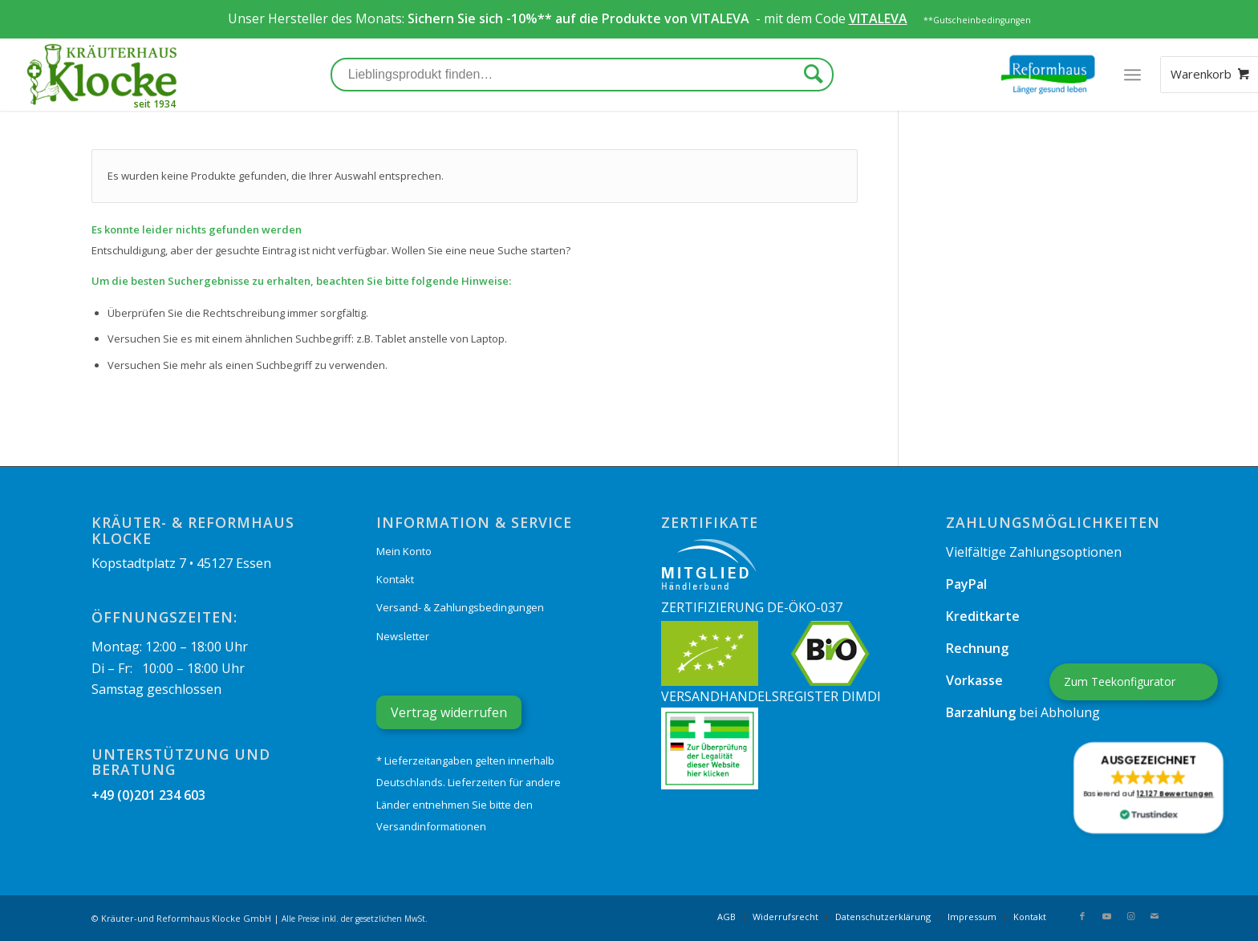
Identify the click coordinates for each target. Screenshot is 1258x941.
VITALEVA (722, 18)
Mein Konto (404, 551)
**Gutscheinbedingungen (977, 20)
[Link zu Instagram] (1130, 916)
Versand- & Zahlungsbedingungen (460, 607)
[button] (1148, 788)
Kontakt (395, 579)
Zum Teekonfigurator (1119, 681)
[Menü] (1132, 74)
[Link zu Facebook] (1082, 916)
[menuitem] (726, 917)
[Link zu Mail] (1154, 916)
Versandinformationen (431, 826)
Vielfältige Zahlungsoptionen (1034, 552)
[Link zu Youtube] (1106, 916)
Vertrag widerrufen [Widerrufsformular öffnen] (449, 712)
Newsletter (402, 636)
